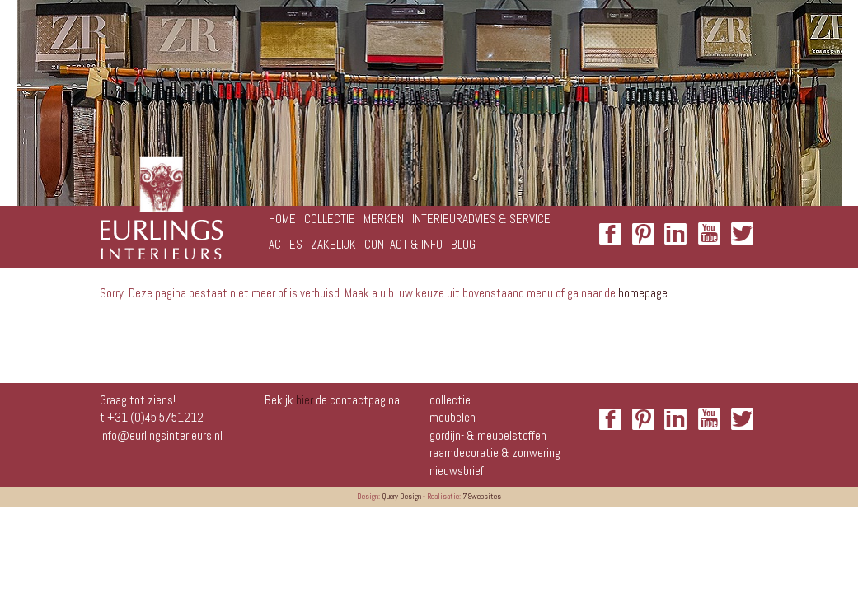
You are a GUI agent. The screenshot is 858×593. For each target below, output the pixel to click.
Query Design (401, 496)
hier (304, 400)
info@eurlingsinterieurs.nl (161, 435)
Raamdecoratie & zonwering (494, 452)
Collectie (450, 400)
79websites (481, 496)
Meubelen (452, 417)
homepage (643, 293)
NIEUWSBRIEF (456, 471)
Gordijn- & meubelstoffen (487, 435)
